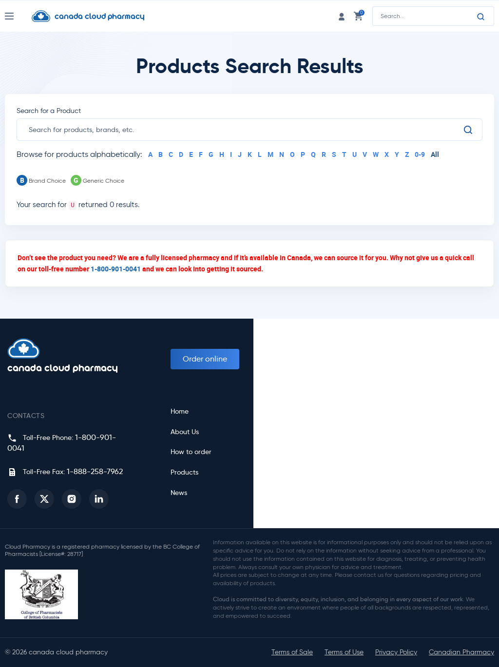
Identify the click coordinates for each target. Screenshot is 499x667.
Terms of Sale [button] (292, 652)
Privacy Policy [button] (396, 652)
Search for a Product (49, 111)
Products (184, 472)
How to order (191, 452)
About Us (185, 432)
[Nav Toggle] (18, 16)
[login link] (341, 16)
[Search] (481, 16)
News (179, 493)
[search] (245, 129)
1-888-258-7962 (95, 471)
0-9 (420, 154)
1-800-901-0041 (116, 268)
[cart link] (358, 16)
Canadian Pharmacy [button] (461, 652)
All (435, 154)
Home (180, 411)
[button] (17, 499)
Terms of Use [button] (344, 652)
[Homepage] (95, 16)
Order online (205, 358)
